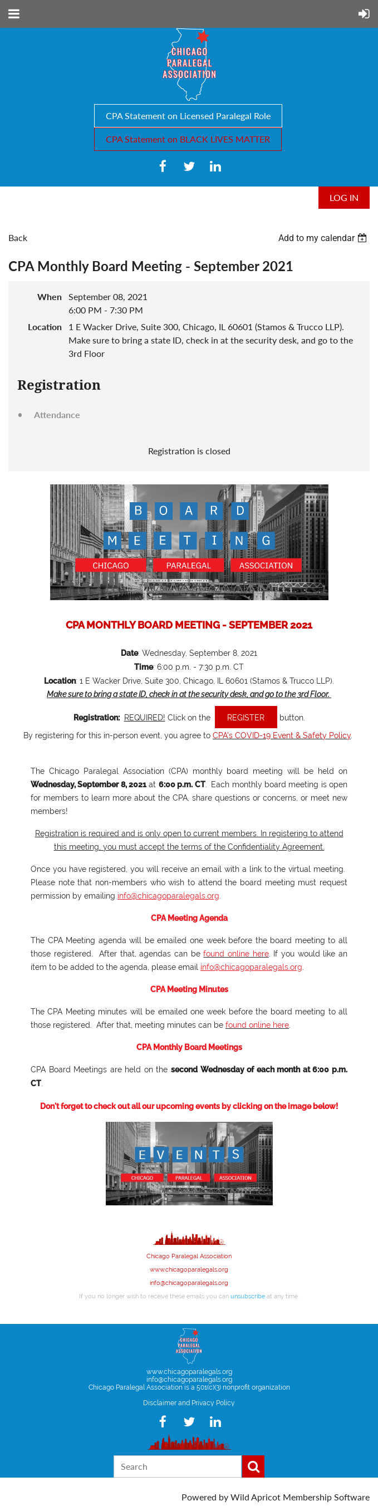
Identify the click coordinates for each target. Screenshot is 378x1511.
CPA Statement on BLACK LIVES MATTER (188, 139)
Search (253, 1466)
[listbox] (324, 238)
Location (45, 326)
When (49, 296)
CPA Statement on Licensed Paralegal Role (188, 115)
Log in (344, 197)
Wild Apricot (255, 1497)
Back (17, 237)
